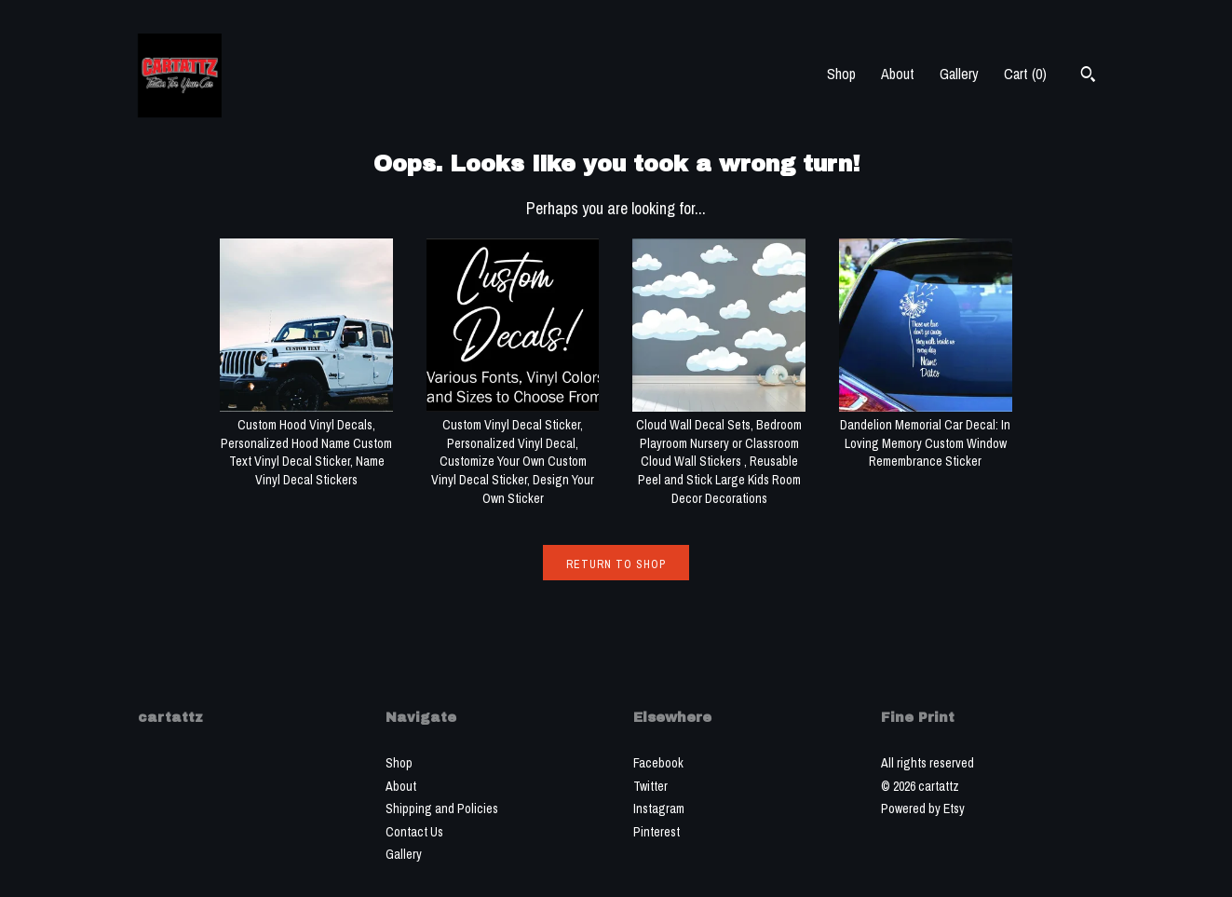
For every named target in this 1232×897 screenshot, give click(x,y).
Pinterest (656, 831)
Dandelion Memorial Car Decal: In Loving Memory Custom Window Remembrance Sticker (925, 434)
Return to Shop (616, 564)
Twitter (650, 786)
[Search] (1088, 76)
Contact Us (414, 831)
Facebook (658, 762)
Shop (841, 73)
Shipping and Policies (442, 808)
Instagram (658, 808)
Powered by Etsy (923, 808)
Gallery (959, 73)
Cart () (1025, 73)
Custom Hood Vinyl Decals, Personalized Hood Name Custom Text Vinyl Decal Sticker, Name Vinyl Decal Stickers (306, 443)
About (897, 73)
